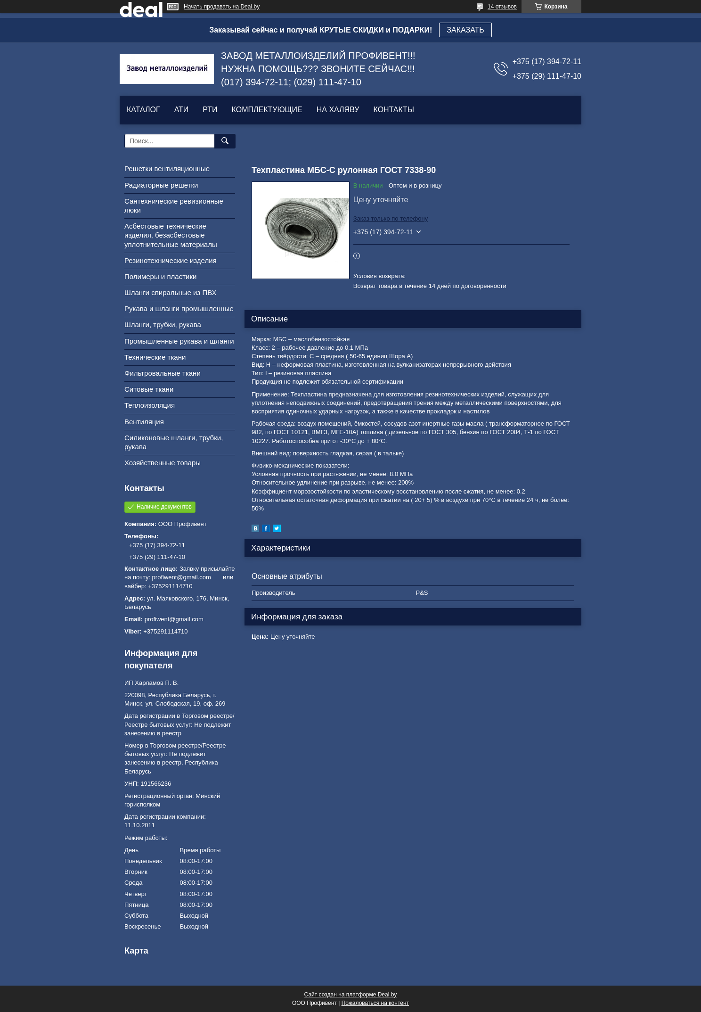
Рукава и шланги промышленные (179, 308)
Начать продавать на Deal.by (222, 6)
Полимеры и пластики (160, 276)
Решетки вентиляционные (167, 169)
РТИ (210, 110)
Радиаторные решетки (161, 185)
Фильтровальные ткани (162, 373)
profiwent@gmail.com (174, 619)
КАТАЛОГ (143, 110)
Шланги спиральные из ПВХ (170, 292)
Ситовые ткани (148, 389)
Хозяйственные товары (162, 463)
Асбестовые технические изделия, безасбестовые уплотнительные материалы (170, 235)
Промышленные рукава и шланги (179, 341)
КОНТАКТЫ (393, 110)
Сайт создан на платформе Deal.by (350, 994)
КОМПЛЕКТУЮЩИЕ (267, 110)
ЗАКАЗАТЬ (465, 30)
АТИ (181, 110)
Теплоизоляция (149, 405)
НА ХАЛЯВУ (338, 110)
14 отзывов (502, 6)
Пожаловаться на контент (375, 1003)
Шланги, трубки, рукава (162, 325)
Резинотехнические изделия (170, 260)
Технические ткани (155, 357)
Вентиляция (144, 422)
